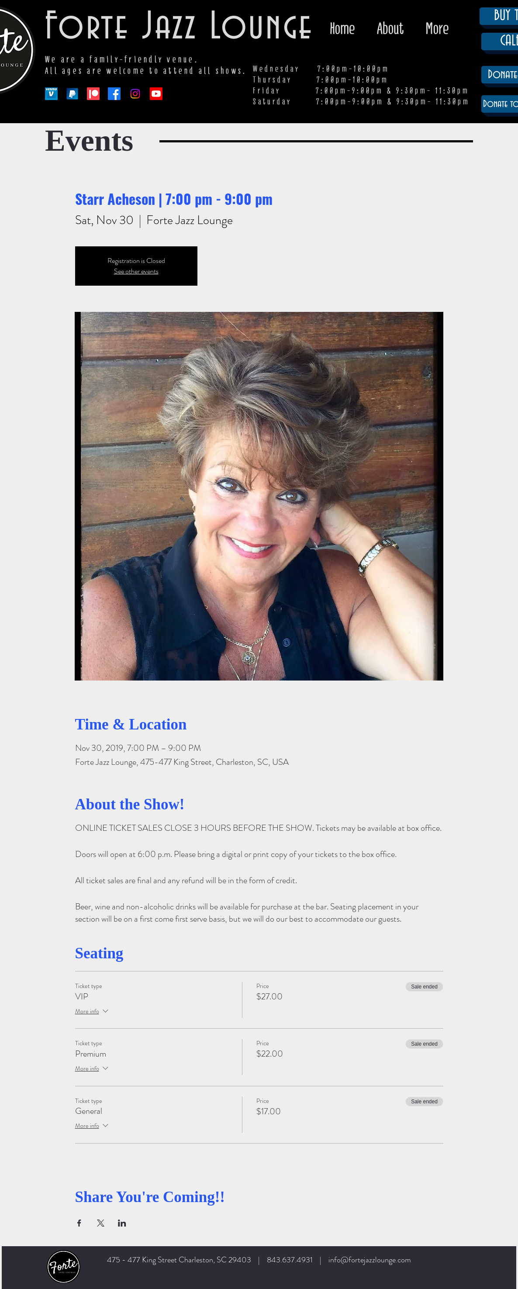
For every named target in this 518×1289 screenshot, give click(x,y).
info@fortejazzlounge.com (369, 1259)
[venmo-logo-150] (51, 93)
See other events (136, 271)
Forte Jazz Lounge (179, 27)
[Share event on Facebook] (79, 1223)
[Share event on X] (101, 1223)
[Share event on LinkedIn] (122, 1223)
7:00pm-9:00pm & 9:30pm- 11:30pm (393, 101)
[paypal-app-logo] (72, 93)
